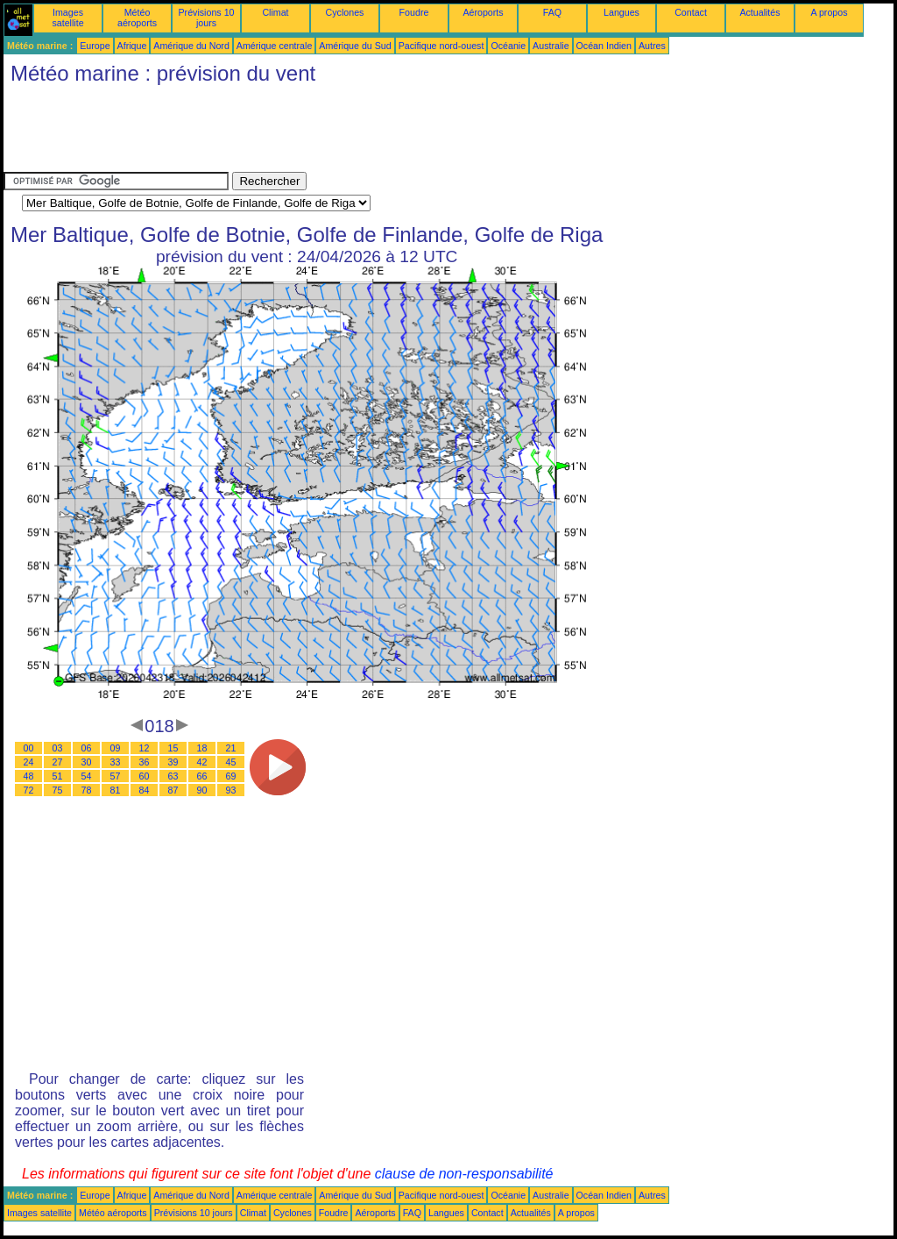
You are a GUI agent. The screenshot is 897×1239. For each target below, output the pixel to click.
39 (173, 762)
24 (29, 762)
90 (202, 790)
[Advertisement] (322, 132)
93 (231, 790)
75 (58, 790)
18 (202, 748)
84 (144, 790)
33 (115, 762)
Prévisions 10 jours (207, 17)
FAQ (552, 12)
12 (144, 748)
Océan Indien (604, 45)
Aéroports (483, 12)
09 (115, 748)
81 (115, 790)
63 (173, 776)
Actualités (759, 12)
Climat (275, 12)
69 (231, 776)
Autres (652, 45)
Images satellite (67, 17)
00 (29, 748)
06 (86, 748)
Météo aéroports (137, 17)
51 (58, 776)
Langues (621, 12)
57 (115, 776)
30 (86, 762)
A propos (828, 12)
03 (58, 748)
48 (29, 776)
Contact (691, 12)
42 (202, 762)
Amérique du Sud (355, 45)
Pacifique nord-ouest (441, 45)
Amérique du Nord (191, 45)
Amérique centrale (274, 45)
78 (86, 790)
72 (29, 790)
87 (173, 790)
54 (86, 776)
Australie (551, 45)
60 (144, 776)
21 (231, 748)
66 (202, 776)
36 (144, 762)
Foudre (414, 12)
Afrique (132, 45)
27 (58, 762)
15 (173, 748)
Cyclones (345, 12)
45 (231, 762)
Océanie (508, 45)
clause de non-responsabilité (464, 1173)
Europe (94, 45)
